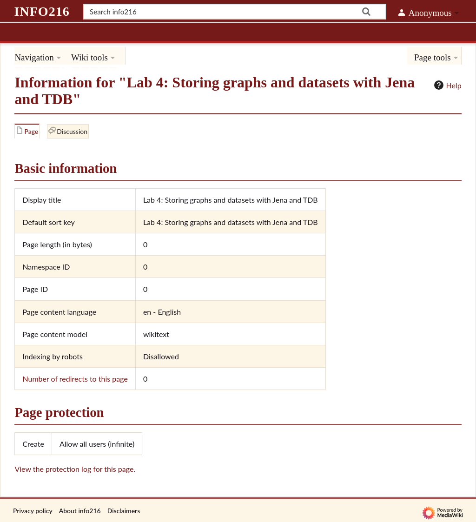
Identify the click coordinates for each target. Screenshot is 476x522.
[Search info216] (235, 11)
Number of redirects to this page (75, 378)
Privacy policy (33, 511)
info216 (41, 11)
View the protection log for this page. (74, 468)
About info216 (80, 511)
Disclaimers (123, 511)
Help (446, 85)
